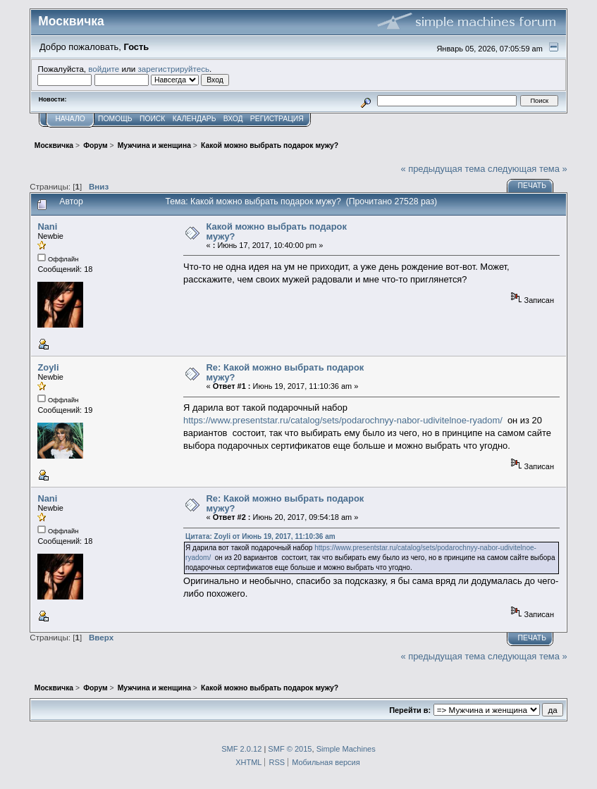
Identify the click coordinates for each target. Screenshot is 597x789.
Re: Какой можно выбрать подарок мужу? (285, 372)
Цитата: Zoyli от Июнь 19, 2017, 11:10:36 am (260, 536)
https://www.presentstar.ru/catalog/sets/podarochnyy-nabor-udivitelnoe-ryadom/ (343, 420)
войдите (103, 68)
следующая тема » (527, 168)
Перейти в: (410, 710)
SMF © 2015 (290, 749)
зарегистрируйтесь (173, 68)
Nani (47, 226)
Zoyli (48, 367)
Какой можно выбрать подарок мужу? (277, 231)
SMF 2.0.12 (241, 749)
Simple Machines (346, 749)
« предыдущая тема (442, 168)
